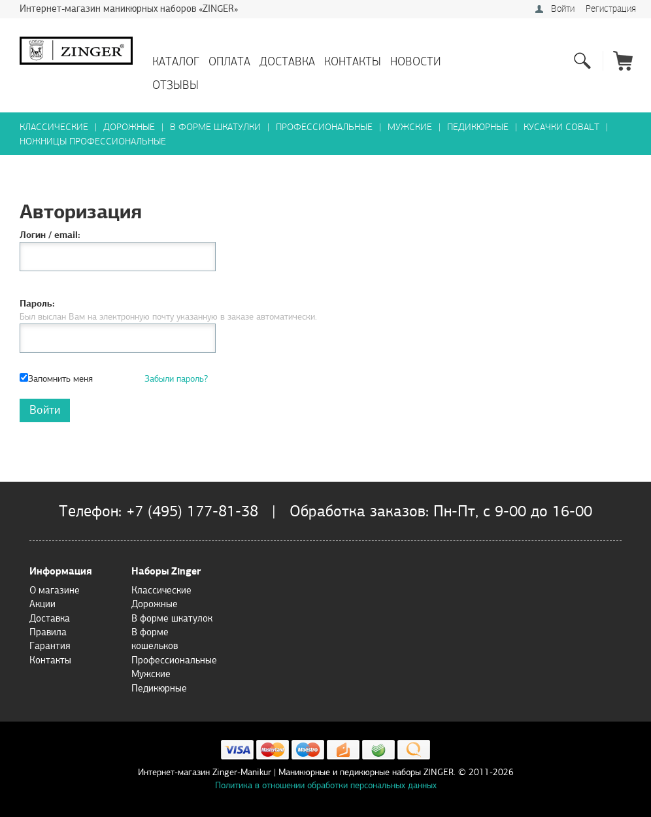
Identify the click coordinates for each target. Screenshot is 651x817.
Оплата (229, 62)
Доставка (287, 62)
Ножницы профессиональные (93, 141)
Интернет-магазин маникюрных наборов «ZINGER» (129, 8)
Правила (48, 632)
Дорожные (129, 127)
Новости (415, 62)
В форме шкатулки (215, 127)
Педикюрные (478, 127)
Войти (563, 8)
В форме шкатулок (171, 618)
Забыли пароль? (176, 378)
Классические (54, 127)
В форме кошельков (154, 639)
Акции (42, 604)
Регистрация (611, 8)
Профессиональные (324, 127)
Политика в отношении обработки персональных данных (326, 785)
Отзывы (175, 85)
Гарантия (49, 646)
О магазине (54, 590)
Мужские (410, 127)
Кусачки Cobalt (561, 127)
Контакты (352, 62)
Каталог (175, 62)
